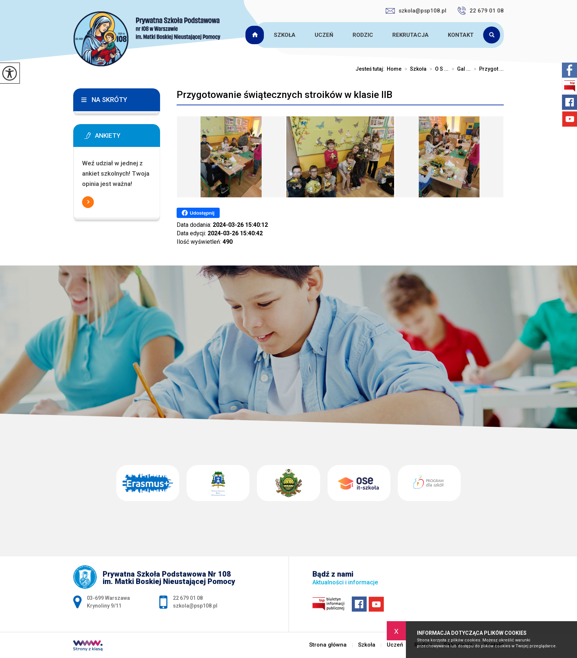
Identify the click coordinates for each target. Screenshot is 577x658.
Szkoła (284, 35)
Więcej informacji (88, 202)
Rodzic (363, 35)
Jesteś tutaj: (371, 68)
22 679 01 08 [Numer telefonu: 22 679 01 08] (188, 598)
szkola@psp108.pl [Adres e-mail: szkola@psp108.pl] (195, 606)
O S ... (437, 68)
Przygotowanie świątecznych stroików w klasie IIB (284, 94)
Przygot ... (487, 68)
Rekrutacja (410, 35)
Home (394, 68)
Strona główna (255, 35)
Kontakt (461, 35)
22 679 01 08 (480, 10)
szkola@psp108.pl (416, 10)
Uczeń (324, 35)
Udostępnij (198, 213)
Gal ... (460, 68)
